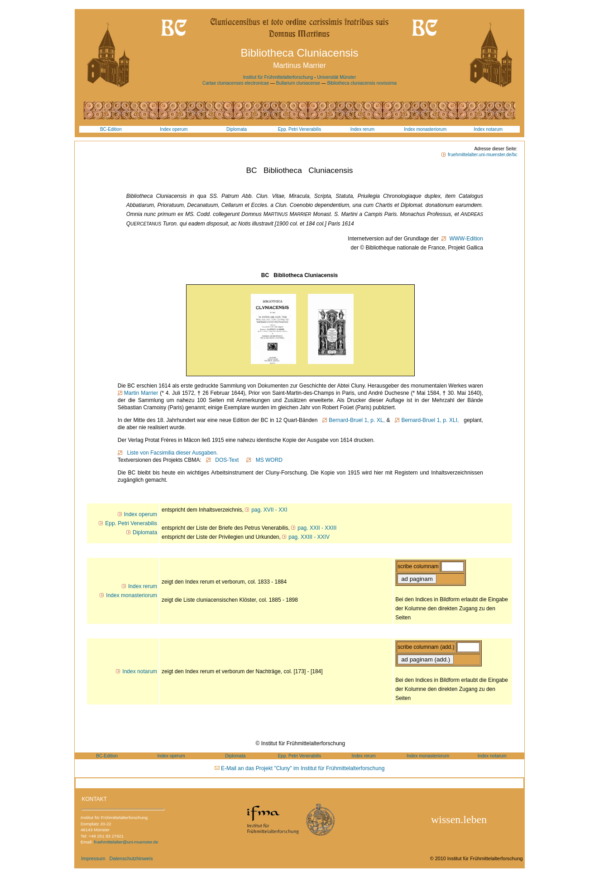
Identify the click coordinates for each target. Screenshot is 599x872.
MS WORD (268, 460)
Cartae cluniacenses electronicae (236, 83)
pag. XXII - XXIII (316, 528)
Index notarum (488, 129)
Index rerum (362, 129)
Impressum (93, 858)
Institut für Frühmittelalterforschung (278, 77)
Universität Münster (336, 77)
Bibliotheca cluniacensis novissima (362, 83)
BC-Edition (111, 129)
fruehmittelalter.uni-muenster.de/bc (482, 154)
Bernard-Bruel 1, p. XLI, (430, 420)
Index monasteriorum (425, 129)
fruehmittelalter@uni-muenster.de (126, 841)
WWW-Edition (465, 238)
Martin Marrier (141, 393)
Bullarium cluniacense (298, 83)
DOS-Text (225, 460)
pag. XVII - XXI (269, 510)
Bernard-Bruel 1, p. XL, (357, 420)
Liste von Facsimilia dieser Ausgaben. (171, 453)
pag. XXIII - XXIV (309, 537)
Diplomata (236, 129)
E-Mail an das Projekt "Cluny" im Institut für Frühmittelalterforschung (302, 768)
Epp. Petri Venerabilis (299, 129)
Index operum (173, 129)
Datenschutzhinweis (131, 858)
